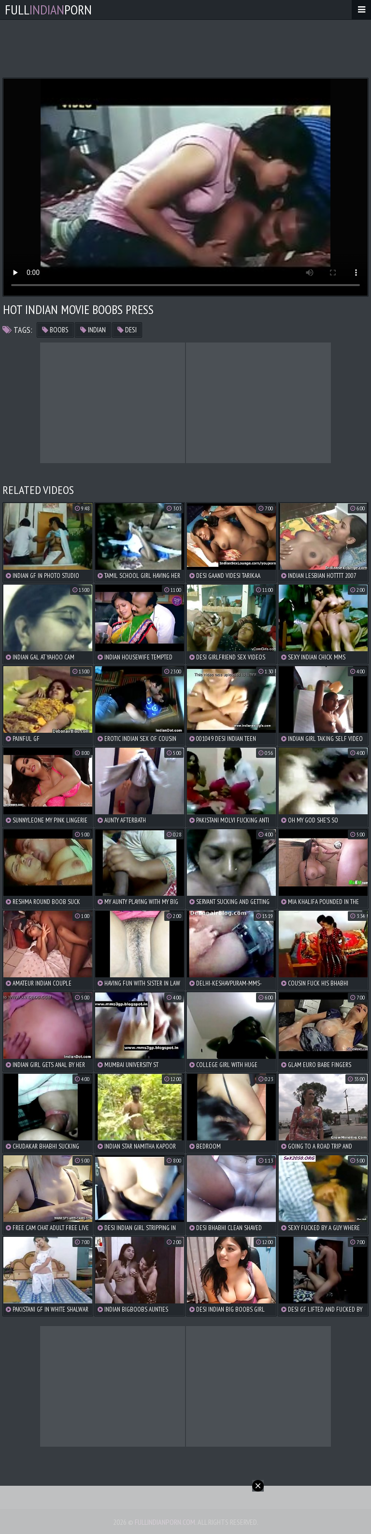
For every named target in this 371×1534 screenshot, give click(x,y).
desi (127, 329)
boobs (55, 329)
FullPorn (48, 9)
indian (93, 329)
